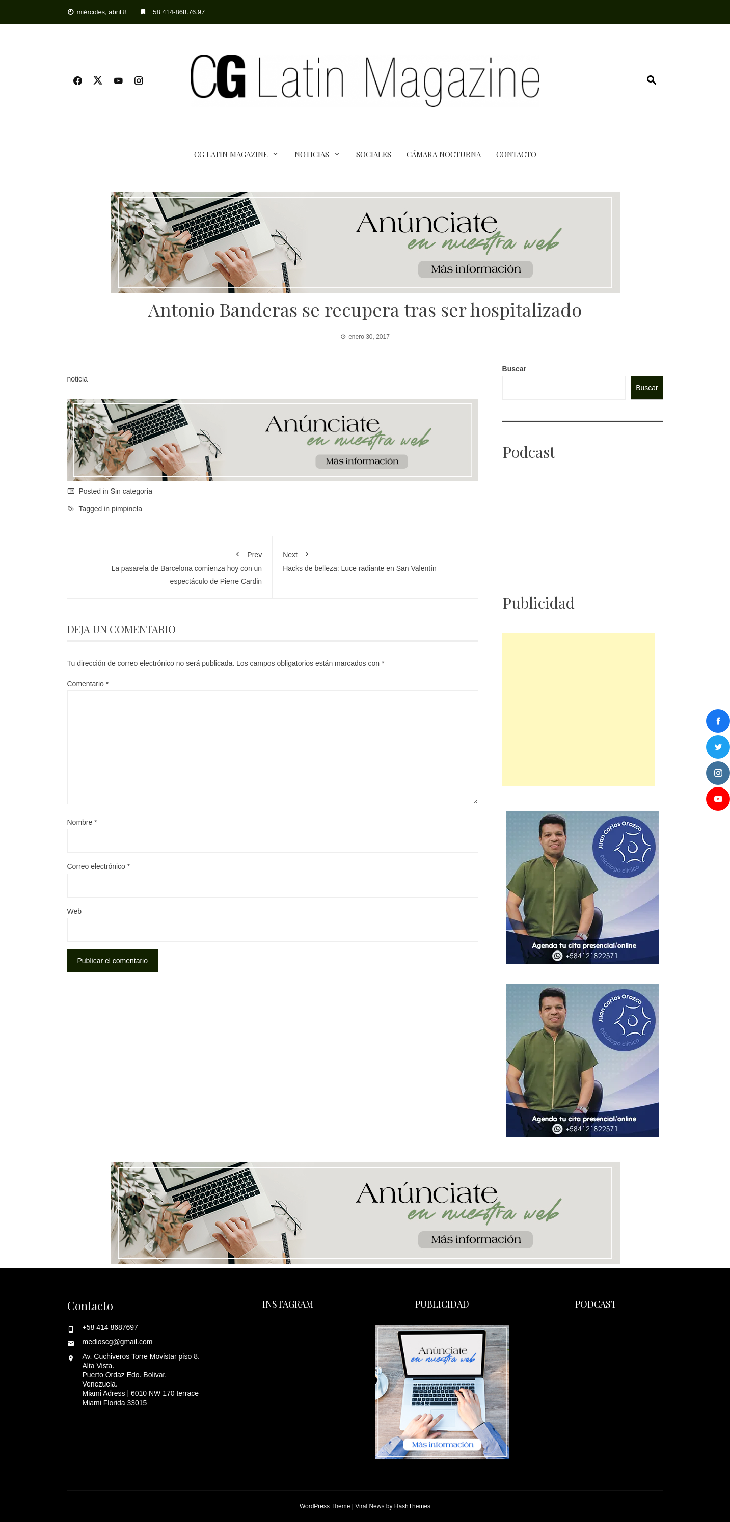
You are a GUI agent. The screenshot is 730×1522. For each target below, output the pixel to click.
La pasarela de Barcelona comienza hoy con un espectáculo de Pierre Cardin (169, 566)
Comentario (88, 684)
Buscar (514, 369)
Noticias (311, 154)
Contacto (516, 154)
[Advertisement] (578, 709)
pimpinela (127, 509)
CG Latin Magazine (231, 154)
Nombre (82, 822)
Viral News (369, 1506)
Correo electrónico (98, 866)
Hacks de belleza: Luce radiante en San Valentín (375, 559)
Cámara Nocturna (444, 154)
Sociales (373, 154)
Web (74, 911)
